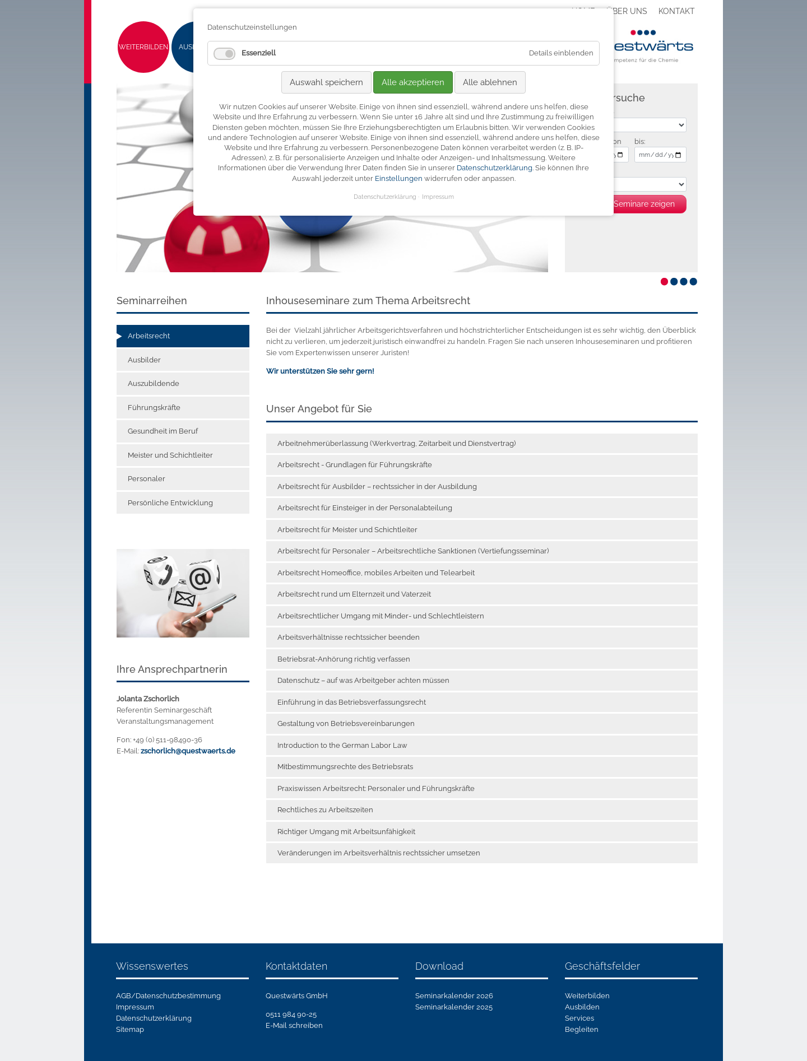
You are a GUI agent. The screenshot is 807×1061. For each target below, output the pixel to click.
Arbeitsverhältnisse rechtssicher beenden (348, 637)
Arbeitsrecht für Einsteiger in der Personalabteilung (364, 508)
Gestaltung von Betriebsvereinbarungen (346, 723)
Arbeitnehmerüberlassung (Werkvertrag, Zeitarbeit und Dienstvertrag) (396, 443)
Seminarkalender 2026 (454, 996)
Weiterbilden (143, 47)
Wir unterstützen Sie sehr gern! (320, 371)
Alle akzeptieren (413, 82)
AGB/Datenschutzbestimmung (168, 996)
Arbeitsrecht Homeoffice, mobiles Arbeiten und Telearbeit (376, 573)
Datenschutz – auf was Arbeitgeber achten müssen (363, 680)
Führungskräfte (154, 407)
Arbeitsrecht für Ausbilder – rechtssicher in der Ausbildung (377, 486)
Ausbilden (582, 1007)
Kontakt (676, 11)
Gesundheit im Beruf (163, 431)
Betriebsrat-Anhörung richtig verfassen (343, 659)
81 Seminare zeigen (639, 203)
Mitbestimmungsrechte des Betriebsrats (345, 766)
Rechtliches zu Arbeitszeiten (325, 810)
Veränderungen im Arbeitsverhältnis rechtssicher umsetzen (378, 853)
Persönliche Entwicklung (170, 503)
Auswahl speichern (326, 82)
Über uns (626, 11)
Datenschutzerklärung (154, 1018)
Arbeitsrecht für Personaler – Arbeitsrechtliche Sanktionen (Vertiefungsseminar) (413, 551)
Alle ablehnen (490, 82)
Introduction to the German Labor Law (342, 745)
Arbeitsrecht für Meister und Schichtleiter (347, 529)
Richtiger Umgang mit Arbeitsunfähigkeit (346, 831)
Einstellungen (399, 178)
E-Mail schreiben (294, 1025)
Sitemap (130, 1029)
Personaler (146, 478)
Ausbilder (144, 360)
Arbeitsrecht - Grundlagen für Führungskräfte (354, 464)
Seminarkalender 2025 (454, 1007)
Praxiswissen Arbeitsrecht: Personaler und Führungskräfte (376, 788)
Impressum (135, 1007)
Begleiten (582, 1029)
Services (579, 1018)
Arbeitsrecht (149, 336)
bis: (639, 141)
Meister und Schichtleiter (170, 455)
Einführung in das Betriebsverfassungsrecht (351, 702)
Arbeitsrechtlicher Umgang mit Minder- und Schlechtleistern (380, 616)
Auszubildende (153, 383)
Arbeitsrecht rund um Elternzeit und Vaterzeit (354, 594)
